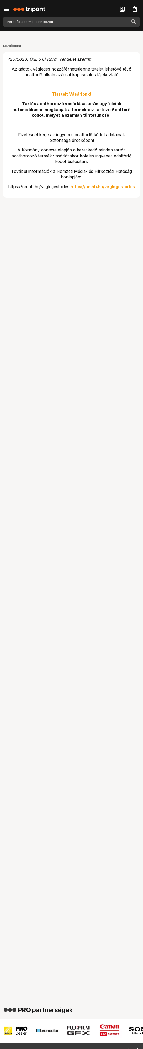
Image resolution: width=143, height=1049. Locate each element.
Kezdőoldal (12, 46)
